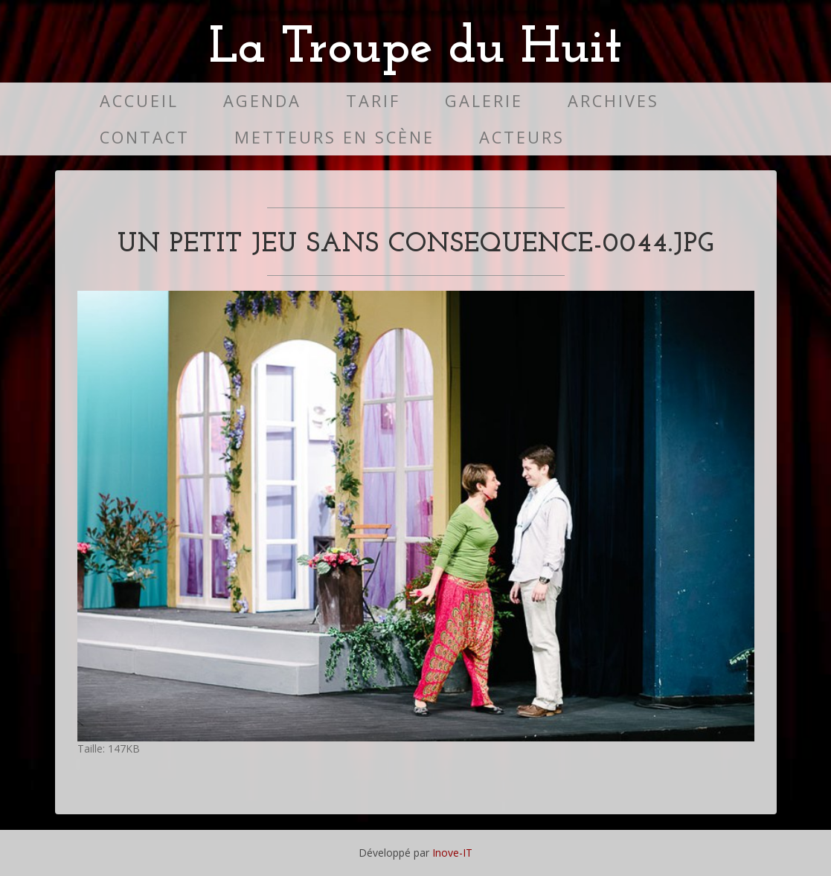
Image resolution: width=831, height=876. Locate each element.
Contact (145, 137)
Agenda (262, 101)
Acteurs (522, 137)
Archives (613, 101)
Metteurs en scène (334, 137)
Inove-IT (452, 853)
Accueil (139, 101)
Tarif (373, 101)
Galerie (484, 101)
